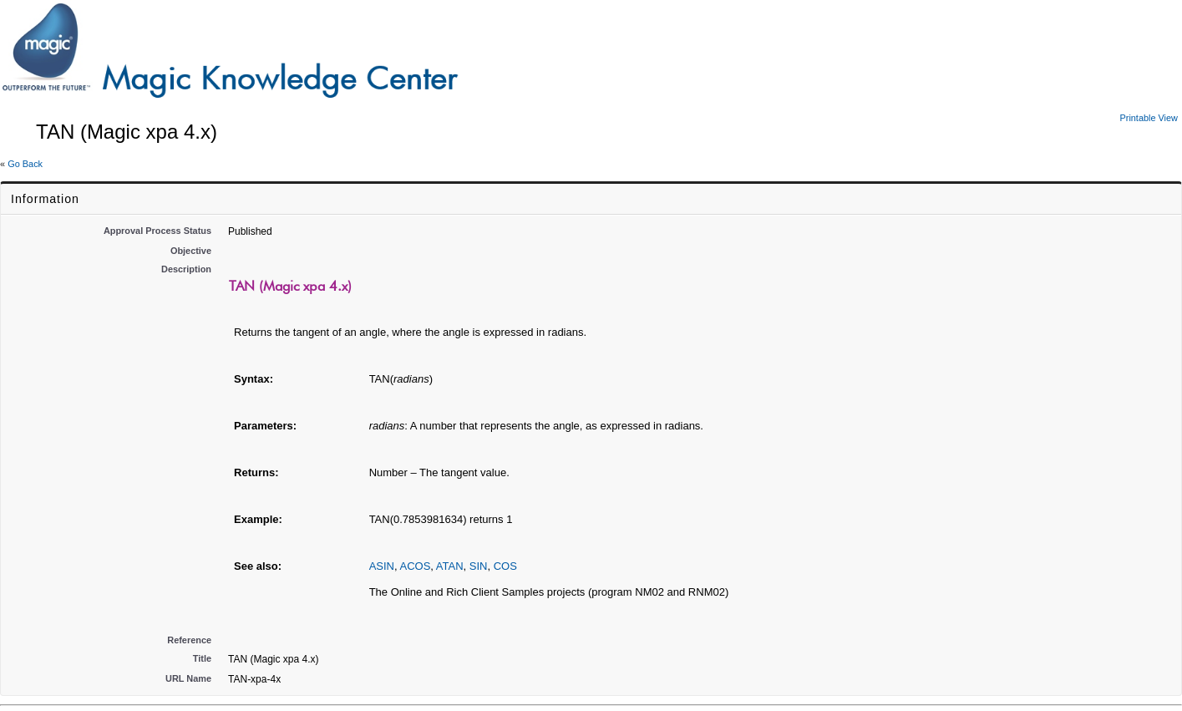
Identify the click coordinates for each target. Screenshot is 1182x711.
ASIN (381, 566)
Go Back (25, 164)
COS (505, 566)
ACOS (414, 566)
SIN (478, 566)
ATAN (450, 566)
